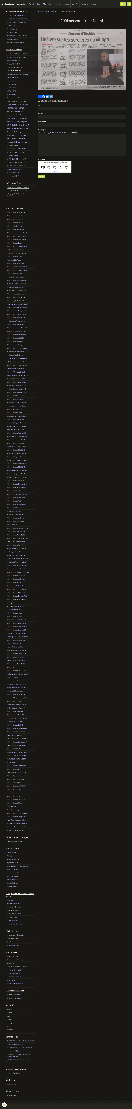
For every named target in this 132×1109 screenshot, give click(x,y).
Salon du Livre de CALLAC (15, 803)
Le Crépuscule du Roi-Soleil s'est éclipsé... (20, 1047)
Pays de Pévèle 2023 (13, 64)
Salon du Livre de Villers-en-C (16, 236)
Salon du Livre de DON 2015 (16, 582)
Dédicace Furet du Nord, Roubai (17, 436)
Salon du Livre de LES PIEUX (16, 440)
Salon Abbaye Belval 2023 (15, 301)
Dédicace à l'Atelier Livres (15, 287)
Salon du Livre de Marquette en (17, 267)
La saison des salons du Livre (16, 935)
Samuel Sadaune (12, 883)
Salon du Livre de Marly (14, 413)
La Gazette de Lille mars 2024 (16, 57)
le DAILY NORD (11, 91)
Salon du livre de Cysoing (15, 219)
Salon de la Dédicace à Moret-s (17, 494)
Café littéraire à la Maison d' (16, 708)
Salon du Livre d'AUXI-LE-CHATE (17, 671)
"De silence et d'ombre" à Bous (17, 684)
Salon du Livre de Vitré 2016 (16, 497)
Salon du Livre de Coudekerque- (17, 626)
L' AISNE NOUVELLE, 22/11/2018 (17, 105)
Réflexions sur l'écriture (14, 998)
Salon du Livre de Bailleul (15, 725)
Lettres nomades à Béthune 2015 (17, 542)
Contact (58, 4)
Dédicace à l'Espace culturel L (16, 474)
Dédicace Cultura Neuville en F (16, 389)
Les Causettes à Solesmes (15, 250)
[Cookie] (4, 1104)
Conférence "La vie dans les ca (17, 331)
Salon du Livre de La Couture (16, 212)
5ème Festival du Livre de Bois (16, 745)
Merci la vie (10, 900)
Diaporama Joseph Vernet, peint (17, 74)
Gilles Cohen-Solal (12, 886)
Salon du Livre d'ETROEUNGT (16, 715)
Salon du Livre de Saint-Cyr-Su (16, 545)
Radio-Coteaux (11, 84)
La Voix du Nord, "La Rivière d (16, 152)
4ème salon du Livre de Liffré (16, 735)
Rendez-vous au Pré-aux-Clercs (17, 36)
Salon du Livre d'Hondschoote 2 (17, 464)
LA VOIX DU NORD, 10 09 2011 (16, 159)
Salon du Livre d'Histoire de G (16, 491)
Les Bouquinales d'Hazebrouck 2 (17, 375)
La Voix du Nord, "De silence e (16, 162)
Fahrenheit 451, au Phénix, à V (16, 698)
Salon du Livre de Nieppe (15, 613)
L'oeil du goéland (12, 920)
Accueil (31, 4)
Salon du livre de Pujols (14, 796)
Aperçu (74, 132)
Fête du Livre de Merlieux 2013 (16, 660)
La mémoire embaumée (14, 977)
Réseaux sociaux (12, 39)
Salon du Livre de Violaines (15, 263)
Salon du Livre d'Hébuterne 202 (17, 365)
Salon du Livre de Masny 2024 (16, 392)
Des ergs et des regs (13, 903)
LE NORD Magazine (13, 172)
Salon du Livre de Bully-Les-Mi (16, 280)
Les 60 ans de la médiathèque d (17, 307)
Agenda (66, 4)
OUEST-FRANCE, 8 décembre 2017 (18, 125)
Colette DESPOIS (12, 876)
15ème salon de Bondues (15, 681)
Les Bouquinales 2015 (14, 552)
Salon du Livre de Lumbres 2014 (17, 599)
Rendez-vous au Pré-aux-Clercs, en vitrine (20, 1041)
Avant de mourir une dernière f (17, 19)
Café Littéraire (11, 806)
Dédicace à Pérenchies (14, 511)
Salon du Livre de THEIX (14, 769)
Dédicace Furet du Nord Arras (16, 290)
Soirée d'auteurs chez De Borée (17, 416)
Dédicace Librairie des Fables (16, 830)
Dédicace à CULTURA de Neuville (17, 460)
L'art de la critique (12, 942)
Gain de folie (11, 963)
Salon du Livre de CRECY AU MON (17, 538)
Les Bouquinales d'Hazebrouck (17, 752)
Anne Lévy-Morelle (13, 873)
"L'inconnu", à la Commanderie (17, 253)
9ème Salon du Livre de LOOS (16, 772)
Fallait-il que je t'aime (13, 910)
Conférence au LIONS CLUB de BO (18, 572)
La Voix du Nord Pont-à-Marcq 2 (17, 54)
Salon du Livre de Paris (14, 501)
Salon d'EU (10, 667)
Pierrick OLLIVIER (12, 869)
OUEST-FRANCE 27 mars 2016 (16, 138)
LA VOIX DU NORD (12, 145)
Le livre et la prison (13, 793)
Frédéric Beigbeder (13, 945)
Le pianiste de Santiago (14, 924)
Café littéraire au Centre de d (16, 609)
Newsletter (84, 4)
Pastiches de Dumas (13, 60)
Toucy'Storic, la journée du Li (16, 368)
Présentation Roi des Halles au (16, 430)
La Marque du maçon (13, 973)
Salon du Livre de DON (14, 643)
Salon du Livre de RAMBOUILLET (17, 800)
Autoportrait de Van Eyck (15, 983)
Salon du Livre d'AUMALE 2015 (17, 535)
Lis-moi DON (11, 762)
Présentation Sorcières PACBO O (17, 304)
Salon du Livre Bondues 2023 (16, 318)
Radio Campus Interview (14, 67)
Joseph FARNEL (12, 852)
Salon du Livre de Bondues (15, 324)
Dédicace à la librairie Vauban (16, 402)
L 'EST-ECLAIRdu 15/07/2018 (16, 108)
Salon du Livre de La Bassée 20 (17, 728)
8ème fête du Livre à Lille (15, 647)
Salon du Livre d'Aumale (14, 616)
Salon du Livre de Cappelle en (16, 239)
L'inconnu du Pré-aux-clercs (16, 15)
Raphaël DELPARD (13, 863)
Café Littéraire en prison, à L (16, 606)
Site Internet (42, 122)
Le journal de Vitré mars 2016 (16, 135)
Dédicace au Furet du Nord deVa (17, 562)
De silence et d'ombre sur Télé (16, 166)
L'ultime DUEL (11, 25)
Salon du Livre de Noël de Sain (16, 335)
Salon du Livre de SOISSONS (16, 450)
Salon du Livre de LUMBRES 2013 (17, 654)
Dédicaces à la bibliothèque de (16, 514)
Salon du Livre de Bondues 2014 (17, 630)
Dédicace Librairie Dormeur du (16, 453)
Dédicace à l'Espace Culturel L (16, 423)
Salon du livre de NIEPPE (14, 789)
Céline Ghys (10, 856)
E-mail (40, 113)
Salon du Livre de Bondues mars (17, 294)
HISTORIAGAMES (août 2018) (16, 111)
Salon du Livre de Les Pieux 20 (16, 565)
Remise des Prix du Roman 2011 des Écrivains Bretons (18, 1055)
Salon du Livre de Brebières (15, 229)
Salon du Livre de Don (14, 701)
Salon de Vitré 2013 (13, 677)
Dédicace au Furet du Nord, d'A (16, 426)
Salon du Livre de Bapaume (15, 419)
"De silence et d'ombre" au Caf (16, 704)
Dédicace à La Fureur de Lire (16, 321)
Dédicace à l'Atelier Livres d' (16, 355)
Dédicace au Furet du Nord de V (17, 470)
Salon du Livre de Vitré (14, 749)
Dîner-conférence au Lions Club (17, 569)
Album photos (47, 4)
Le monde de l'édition (14, 1051)
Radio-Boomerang (13, 810)
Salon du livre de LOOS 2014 (16, 592)
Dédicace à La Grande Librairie (16, 477)
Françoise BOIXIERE (13, 880)
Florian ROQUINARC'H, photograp (17, 866)
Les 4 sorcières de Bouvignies (16, 22)
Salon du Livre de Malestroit (16, 732)
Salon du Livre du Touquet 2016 (17, 484)
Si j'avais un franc (12, 956)
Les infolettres (11, 1084)
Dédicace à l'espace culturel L (16, 555)
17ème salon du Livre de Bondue (17, 559)
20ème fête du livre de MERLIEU (17, 738)
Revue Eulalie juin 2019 (14, 98)
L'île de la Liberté (12, 29)
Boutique (94, 4)
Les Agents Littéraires (14, 169)
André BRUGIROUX (13, 859)
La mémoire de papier (14, 907)
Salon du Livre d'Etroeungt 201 (17, 589)
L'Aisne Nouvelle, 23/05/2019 (16, 101)
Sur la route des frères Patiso (16, 966)
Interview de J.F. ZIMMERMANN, (17, 149)
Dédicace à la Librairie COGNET (17, 385)
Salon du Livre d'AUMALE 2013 (17, 664)
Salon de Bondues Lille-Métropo (17, 755)
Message (41, 130)
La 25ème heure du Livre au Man (17, 358)
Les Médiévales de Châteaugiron (17, 650)
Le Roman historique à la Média (17, 823)
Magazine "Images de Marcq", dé (17, 128)
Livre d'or (75, 4)
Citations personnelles (14, 995)
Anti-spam (41, 159)
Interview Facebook (13, 77)
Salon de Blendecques (14, 783)
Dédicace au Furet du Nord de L (17, 548)
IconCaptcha (54, 171)
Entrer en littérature (13, 938)
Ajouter (41, 176)
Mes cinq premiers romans (15, 42)
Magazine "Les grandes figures (17, 122)
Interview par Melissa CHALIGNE (17, 688)
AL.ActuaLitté (11, 94)
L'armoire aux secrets (14, 914)
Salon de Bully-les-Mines (15, 226)
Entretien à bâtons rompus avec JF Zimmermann (18, 1061)
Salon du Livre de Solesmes (18, 188)
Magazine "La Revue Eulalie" (16, 115)
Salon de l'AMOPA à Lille (14, 409)
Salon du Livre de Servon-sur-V (17, 742)
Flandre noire (11, 980)
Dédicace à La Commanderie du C (18, 351)
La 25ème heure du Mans (15, 721)
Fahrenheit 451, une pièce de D (17, 691)
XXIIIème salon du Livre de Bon (17, 827)
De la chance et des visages (16, 960)
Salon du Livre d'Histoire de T (16, 480)
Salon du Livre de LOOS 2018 (16, 443)
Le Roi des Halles (12, 32)
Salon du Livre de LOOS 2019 (16, 338)
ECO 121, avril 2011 (13, 176)
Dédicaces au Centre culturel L (16, 586)
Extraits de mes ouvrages (15, 841)
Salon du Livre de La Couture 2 (16, 297)
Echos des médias (51, 11)
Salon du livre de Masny (14, 345)
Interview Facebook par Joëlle (16, 284)
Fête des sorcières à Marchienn (17, 362)
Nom (39, 105)
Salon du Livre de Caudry (15, 243)
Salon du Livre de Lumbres (15, 779)
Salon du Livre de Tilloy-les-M (16, 382)
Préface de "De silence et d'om (17, 718)
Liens (8, 1026)
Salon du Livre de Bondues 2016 (17, 504)
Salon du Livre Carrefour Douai (17, 623)
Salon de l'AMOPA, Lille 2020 (16, 372)
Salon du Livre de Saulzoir (15, 341)
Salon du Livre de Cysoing (15, 223)
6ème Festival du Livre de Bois (16, 820)
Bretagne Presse (12, 81)
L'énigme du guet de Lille (15, 1044)
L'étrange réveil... (12, 917)
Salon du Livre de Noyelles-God (17, 328)
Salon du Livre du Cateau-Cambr (17, 233)
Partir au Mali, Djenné (13, 1073)
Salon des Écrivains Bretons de (17, 776)
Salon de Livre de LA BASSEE (16, 786)
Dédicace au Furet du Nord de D (17, 379)
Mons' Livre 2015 (12, 525)
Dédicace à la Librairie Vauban (16, 277)
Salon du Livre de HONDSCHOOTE (17, 348)
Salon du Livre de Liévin (14, 273)
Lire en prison (11, 603)
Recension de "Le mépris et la (16, 132)
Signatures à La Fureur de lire (16, 260)
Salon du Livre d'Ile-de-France (16, 766)
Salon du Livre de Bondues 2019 (17, 433)
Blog (38, 4)
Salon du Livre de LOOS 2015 (16, 521)
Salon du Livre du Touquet (15, 711)
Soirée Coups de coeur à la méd (17, 447)
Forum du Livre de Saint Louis (16, 406)
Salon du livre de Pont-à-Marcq (17, 246)
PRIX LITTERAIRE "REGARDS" (16, 759)
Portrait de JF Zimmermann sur (17, 142)
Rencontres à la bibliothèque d (16, 633)
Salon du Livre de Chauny (15, 399)
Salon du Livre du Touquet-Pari (17, 596)
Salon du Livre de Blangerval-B (16, 817)
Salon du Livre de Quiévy (14, 256)
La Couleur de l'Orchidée (14, 970)
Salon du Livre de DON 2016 (16, 508)
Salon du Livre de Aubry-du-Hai (17, 311)
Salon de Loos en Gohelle (15, 216)
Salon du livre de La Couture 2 (16, 314)
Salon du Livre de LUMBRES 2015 (17, 528)
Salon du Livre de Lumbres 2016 (17, 487)
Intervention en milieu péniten (16, 620)
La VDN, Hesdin (11, 88)
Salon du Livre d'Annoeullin (15, 657)
